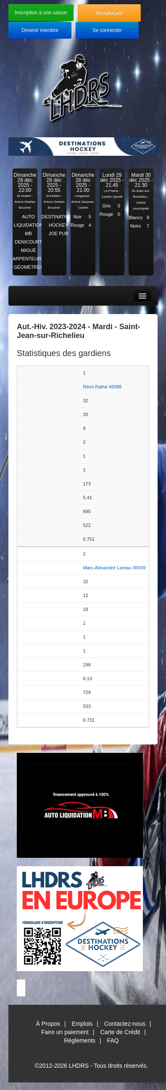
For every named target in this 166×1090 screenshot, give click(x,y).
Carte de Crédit (120, 1032)
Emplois (82, 1023)
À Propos (48, 1023)
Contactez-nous (124, 1023)
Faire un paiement (65, 1032)
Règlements (79, 1040)
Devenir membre (39, 30)
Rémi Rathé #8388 (102, 386)
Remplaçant (109, 13)
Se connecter (107, 30)
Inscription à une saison (41, 13)
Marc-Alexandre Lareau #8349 (114, 567)
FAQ (113, 1040)
